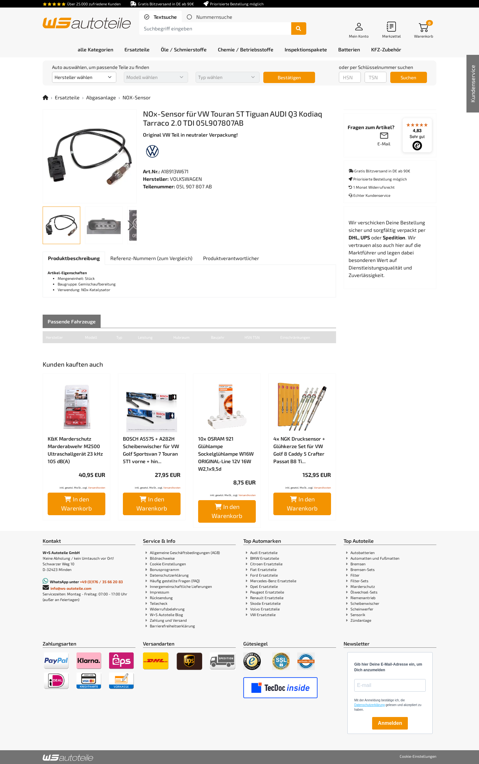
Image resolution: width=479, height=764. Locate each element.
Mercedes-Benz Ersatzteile (273, 580)
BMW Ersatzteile (264, 558)
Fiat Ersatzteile (263, 569)
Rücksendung (161, 597)
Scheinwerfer (361, 609)
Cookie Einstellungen (168, 564)
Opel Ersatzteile (264, 586)
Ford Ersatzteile (264, 575)
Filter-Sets (359, 580)
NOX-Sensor (136, 97)
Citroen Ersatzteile (266, 564)
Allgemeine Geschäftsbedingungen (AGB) (185, 552)
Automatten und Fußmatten (374, 558)
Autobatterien (362, 552)
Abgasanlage (101, 97)
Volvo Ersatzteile (265, 609)
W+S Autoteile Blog (166, 614)
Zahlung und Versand (168, 620)
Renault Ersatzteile (266, 597)
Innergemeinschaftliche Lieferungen (181, 586)
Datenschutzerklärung (169, 575)
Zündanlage (360, 620)
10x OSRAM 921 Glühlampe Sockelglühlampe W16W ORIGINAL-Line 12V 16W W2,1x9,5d (226, 454)
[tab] (160, 17)
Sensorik (357, 614)
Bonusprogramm (164, 569)
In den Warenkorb (76, 503)
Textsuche (164, 17)
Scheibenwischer (364, 603)
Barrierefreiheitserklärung (172, 626)
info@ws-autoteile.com (71, 588)
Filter (355, 575)
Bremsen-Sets (362, 569)
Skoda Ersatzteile (265, 603)
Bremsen (358, 564)
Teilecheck (158, 603)
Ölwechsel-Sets (363, 592)
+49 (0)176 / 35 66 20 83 (101, 581)
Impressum (159, 592)
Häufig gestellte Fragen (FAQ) (175, 580)
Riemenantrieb (363, 597)
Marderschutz (362, 586)
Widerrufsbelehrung (167, 609)
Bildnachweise (162, 558)
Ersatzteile (67, 97)
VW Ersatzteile (263, 614)
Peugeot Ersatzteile (267, 592)
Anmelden (390, 723)
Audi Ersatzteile (263, 552)
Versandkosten (96, 487)
